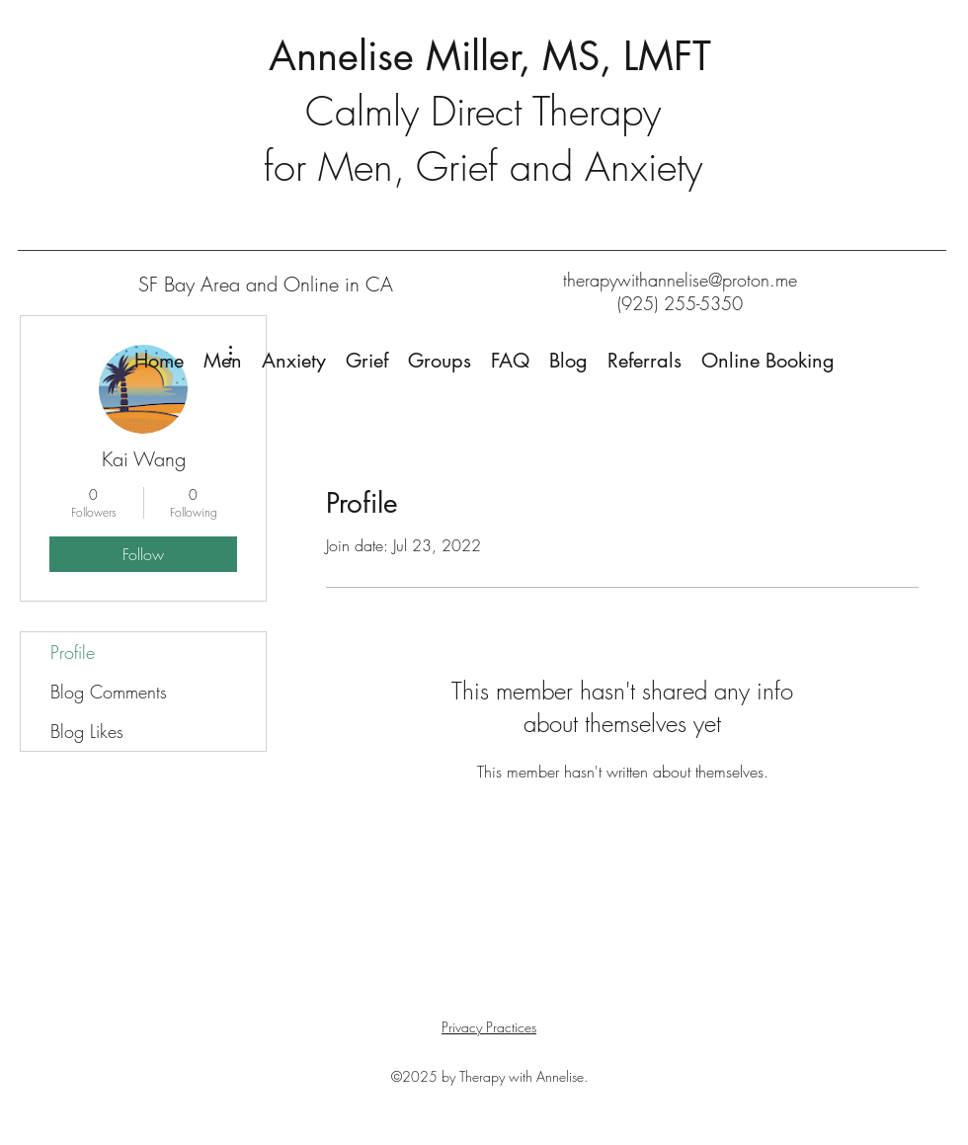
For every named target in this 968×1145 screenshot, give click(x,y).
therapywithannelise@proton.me (680, 279)
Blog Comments (108, 691)
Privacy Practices (489, 1027)
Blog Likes (86, 731)
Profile (72, 652)
